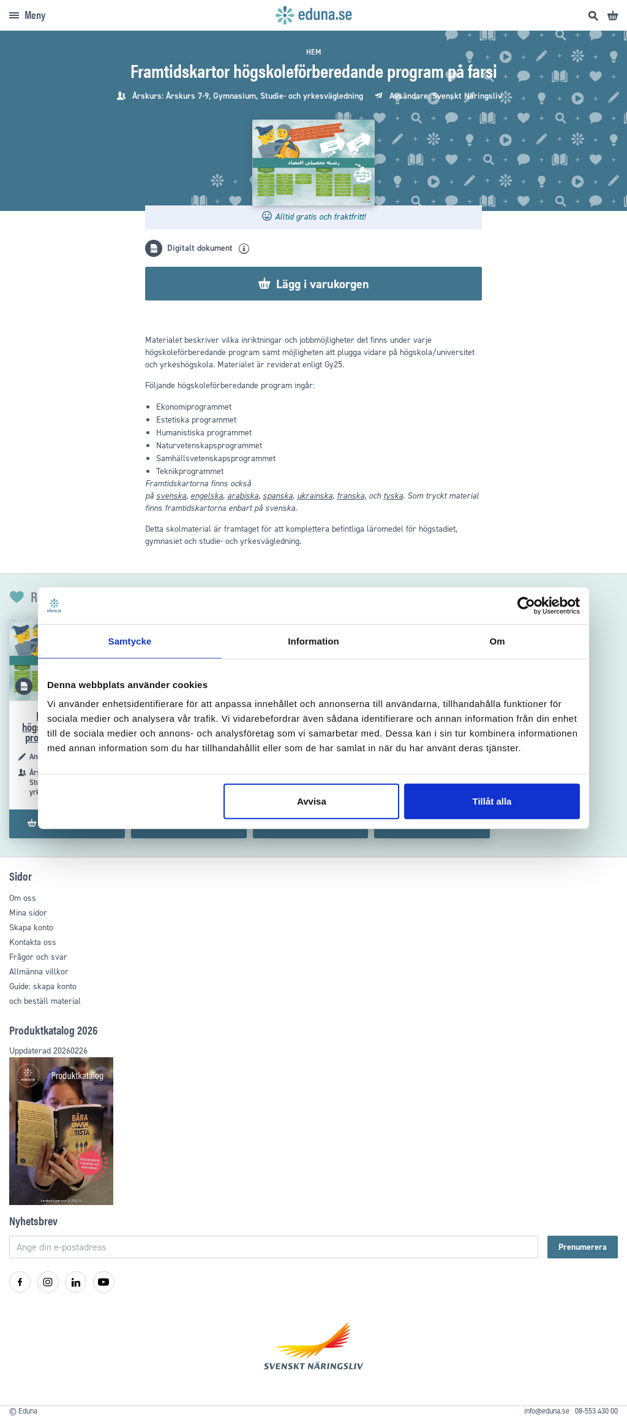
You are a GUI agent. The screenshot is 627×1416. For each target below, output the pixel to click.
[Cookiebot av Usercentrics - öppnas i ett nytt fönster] (526, 605)
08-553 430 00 (596, 1411)
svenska (171, 496)
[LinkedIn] (75, 1282)
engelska (206, 496)
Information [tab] (313, 640)
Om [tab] (497, 640)
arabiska (242, 496)
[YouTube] (104, 1282)
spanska (278, 496)
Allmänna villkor (39, 972)
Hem (313, 52)
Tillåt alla (491, 801)
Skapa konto (31, 927)
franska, (351, 496)
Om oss (22, 898)
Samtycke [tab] (130, 640)
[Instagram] (48, 1282)
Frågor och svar (38, 957)
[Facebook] (20, 1282)
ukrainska (314, 496)
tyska (393, 496)
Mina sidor (28, 913)
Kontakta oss (32, 942)
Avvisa (311, 801)
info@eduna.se (546, 1411)
